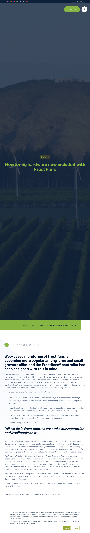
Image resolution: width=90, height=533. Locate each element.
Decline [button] (76, 528)
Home (25, 325)
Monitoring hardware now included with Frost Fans (58, 325)
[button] (84, 9)
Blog (33, 325)
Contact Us (72, 9)
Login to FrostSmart (78, 2)
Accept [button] (67, 528)
